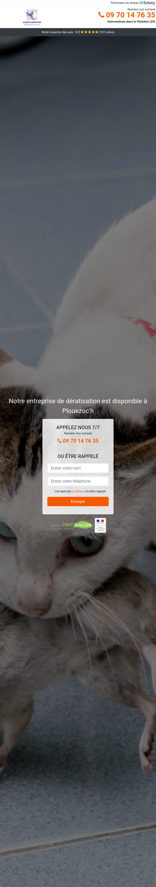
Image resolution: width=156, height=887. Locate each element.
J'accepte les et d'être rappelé (80, 491)
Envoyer (78, 501)
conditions (78, 491)
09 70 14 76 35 (127, 15)
